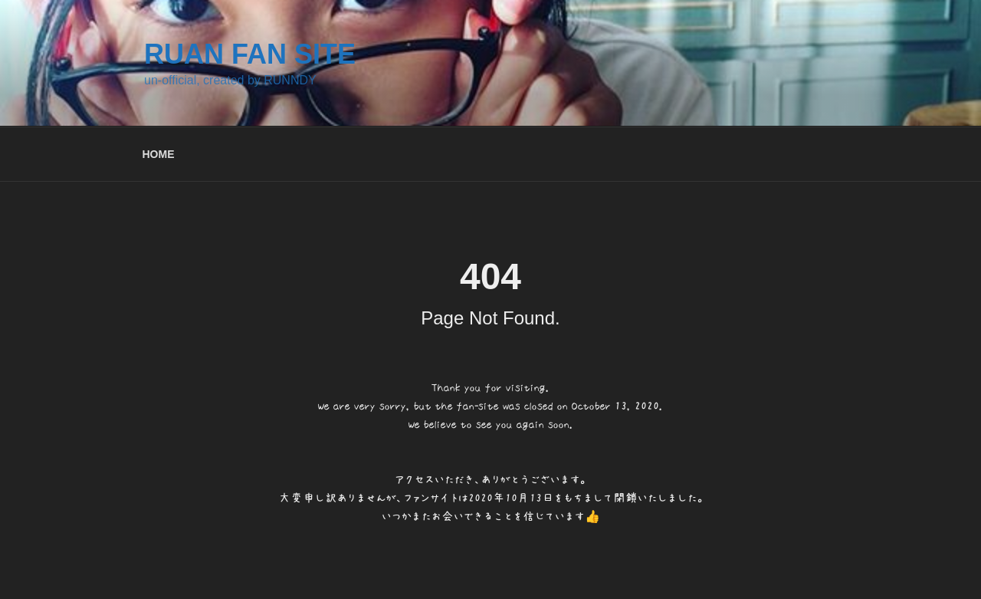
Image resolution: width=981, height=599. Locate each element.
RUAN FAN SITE (250, 54)
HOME (159, 154)
